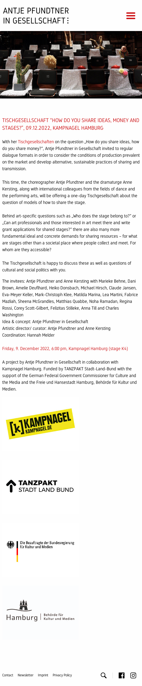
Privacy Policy (62, 675)
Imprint (43, 675)
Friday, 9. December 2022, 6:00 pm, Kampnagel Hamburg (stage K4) (65, 348)
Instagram (133, 675)
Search (104, 675)
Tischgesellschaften (36, 141)
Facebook (122, 675)
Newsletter (25, 675)
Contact (7, 675)
